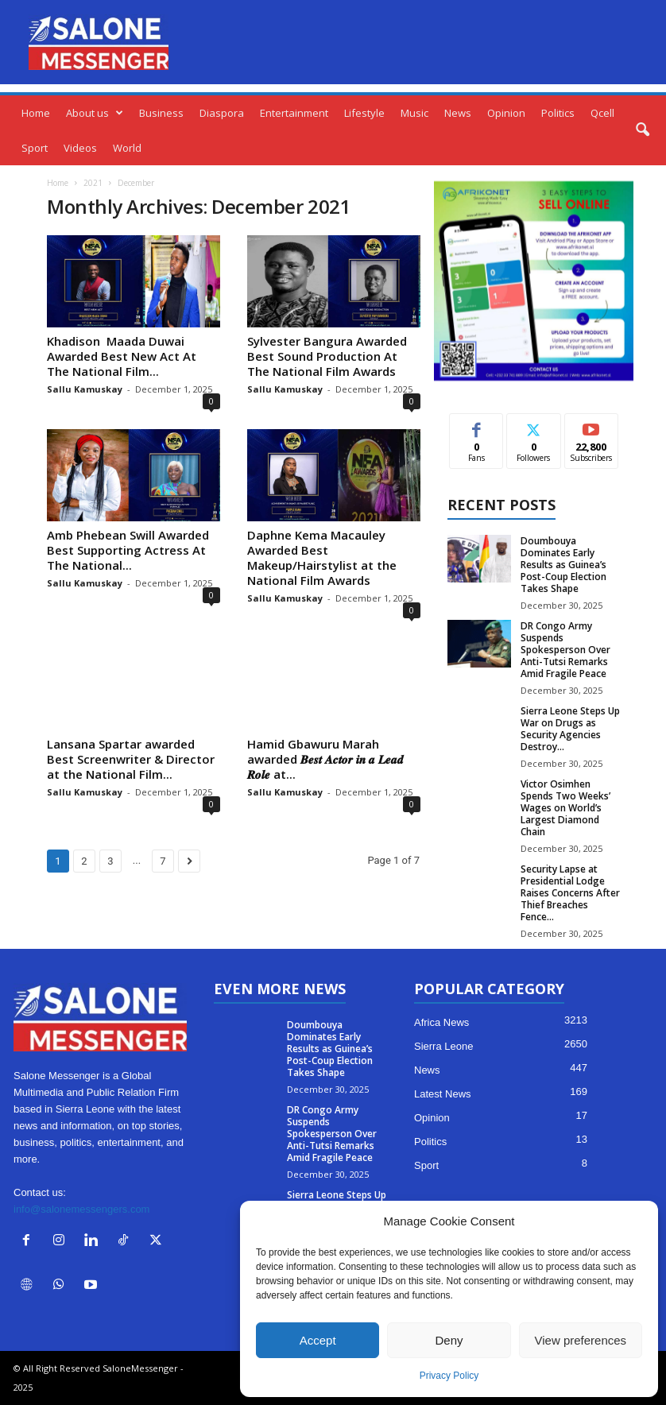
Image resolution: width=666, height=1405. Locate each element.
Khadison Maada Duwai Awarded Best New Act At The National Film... (121, 356)
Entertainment (294, 113)
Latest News (442, 1094)
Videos (80, 148)
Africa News (441, 1022)
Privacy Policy (449, 1375)
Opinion (506, 113)
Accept (318, 1340)
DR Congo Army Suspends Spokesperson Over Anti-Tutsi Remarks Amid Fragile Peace (565, 649)
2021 (93, 182)
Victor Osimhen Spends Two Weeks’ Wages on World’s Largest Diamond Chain (565, 807)
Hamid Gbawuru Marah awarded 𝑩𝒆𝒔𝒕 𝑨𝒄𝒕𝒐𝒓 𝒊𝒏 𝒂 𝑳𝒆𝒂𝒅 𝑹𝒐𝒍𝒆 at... (325, 759)
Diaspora (221, 113)
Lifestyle (364, 113)
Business (161, 113)
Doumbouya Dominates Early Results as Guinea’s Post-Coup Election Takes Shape (563, 564)
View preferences (581, 1340)
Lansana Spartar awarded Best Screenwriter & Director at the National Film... (131, 759)
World (127, 148)
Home (35, 113)
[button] (642, 130)
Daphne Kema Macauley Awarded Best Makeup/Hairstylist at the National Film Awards (322, 557)
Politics (558, 113)
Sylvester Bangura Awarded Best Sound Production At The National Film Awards (327, 356)
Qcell (602, 113)
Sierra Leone (443, 1046)
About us (94, 112)
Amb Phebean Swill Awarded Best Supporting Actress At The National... (128, 550)
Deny (449, 1340)
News (457, 113)
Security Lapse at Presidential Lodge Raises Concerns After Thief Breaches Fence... (570, 892)
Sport (34, 148)
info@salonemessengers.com (81, 1209)
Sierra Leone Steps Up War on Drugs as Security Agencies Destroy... (570, 728)
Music (414, 113)
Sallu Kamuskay (84, 389)
